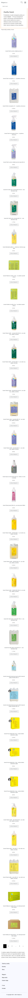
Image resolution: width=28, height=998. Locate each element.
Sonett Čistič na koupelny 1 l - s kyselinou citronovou (14, 78)
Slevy (3, 969)
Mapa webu (4, 977)
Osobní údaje (5, 980)
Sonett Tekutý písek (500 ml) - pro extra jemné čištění (14, 505)
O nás (3, 985)
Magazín (4, 974)
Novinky (4, 966)
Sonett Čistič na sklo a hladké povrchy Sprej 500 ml (14, 162)
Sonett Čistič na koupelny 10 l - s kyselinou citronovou (14, 106)
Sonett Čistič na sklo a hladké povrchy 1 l (14, 51)
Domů (4, 6)
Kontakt (3, 988)
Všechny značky (6, 963)
